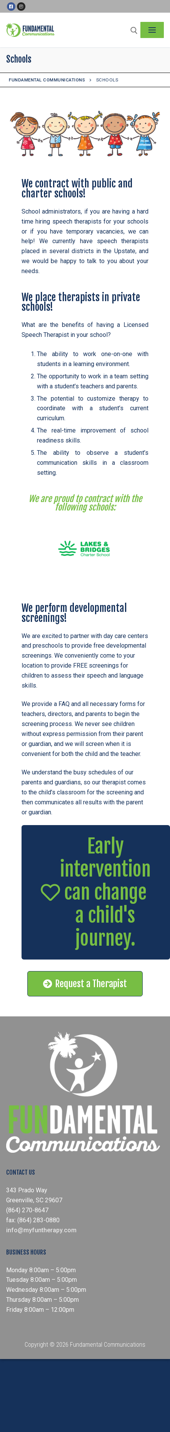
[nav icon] (152, 30)
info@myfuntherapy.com (41, 1230)
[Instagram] (21, 6)
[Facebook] (11, 6)
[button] (96, 892)
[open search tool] (134, 30)
